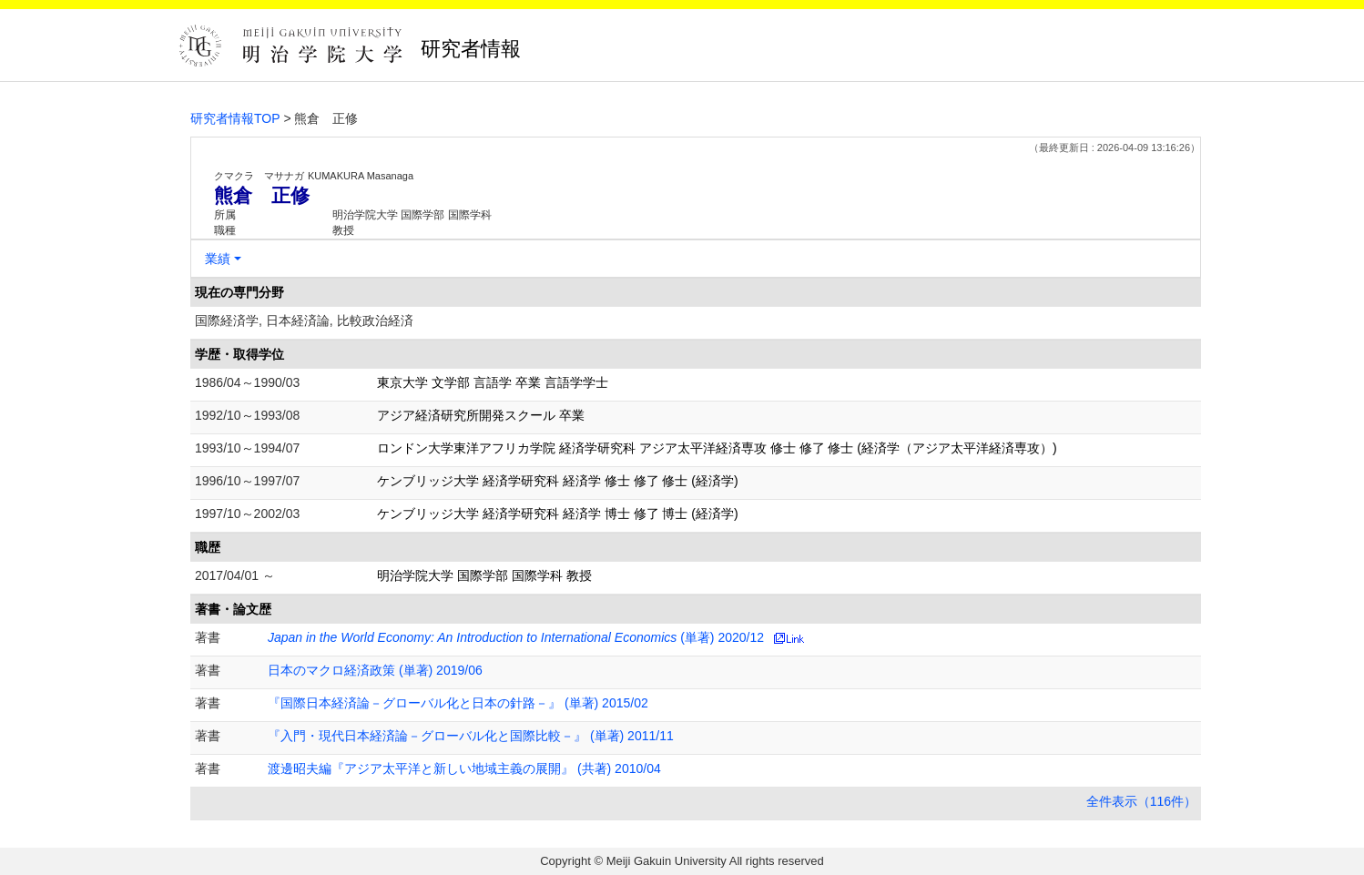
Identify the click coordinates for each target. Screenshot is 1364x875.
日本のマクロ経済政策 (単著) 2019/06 (375, 670)
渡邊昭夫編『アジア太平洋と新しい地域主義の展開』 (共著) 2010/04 (464, 768)
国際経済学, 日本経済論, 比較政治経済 (304, 320)
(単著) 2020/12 (516, 637)
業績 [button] (217, 258)
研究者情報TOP (235, 118)
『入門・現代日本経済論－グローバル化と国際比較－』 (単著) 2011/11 (471, 735)
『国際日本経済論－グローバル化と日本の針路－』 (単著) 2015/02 (458, 703)
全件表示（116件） (1141, 801)
